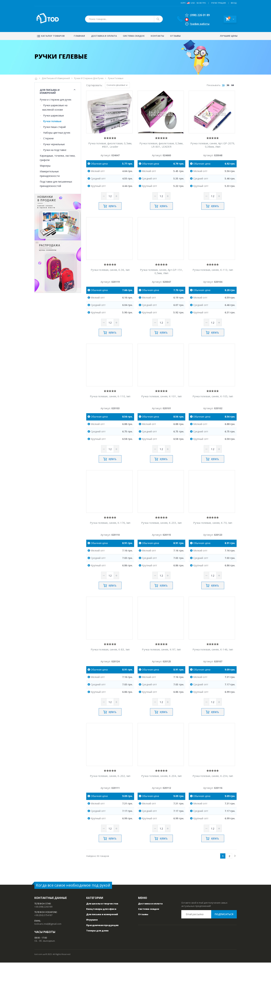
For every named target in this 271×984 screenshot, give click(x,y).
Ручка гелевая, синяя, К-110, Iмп (110, 407)
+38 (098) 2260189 (43, 928)
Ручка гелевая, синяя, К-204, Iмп (161, 797)
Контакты (157, 35)
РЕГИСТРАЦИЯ (218, 3)
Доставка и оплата (104, 35)
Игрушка (92, 941)
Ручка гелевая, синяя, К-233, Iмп (161, 537)
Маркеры (45, 165)
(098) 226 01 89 (196, 15)
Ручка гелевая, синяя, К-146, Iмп (213, 667)
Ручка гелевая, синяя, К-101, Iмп (161, 407)
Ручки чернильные (54, 144)
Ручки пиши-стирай (54, 127)
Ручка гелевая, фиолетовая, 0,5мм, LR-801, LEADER (161, 148)
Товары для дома (97, 952)
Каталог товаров (50, 35)
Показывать (221, 85)
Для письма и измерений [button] (49, 91)
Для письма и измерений (56, 78)
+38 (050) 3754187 (43, 936)
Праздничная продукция (102, 946)
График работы (199, 23)
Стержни (48, 138)
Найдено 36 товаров (97, 877)
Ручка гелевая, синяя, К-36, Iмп (110, 277)
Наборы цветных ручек (56, 132)
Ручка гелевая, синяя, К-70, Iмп (212, 537)
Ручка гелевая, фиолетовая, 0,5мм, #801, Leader (110, 148)
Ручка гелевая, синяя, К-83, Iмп (110, 667)
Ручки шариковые (53, 115)
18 (223, 85)
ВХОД (234, 3)
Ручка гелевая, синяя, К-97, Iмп (161, 667)
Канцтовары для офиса (101, 930)
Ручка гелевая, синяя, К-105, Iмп (213, 407)
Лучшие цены (228, 35)
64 (232, 85)
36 (228, 85)
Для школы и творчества (102, 925)
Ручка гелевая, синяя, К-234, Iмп (213, 797)
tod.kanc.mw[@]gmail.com (47, 945)
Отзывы (175, 35)
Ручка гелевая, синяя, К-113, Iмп (213, 277)
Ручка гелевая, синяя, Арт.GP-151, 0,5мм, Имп (161, 278)
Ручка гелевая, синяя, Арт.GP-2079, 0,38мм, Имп (212, 148)
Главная (79, 35)
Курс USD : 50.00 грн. (193, 3)
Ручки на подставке (54, 150)
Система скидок (133, 35)
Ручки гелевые (52, 121)
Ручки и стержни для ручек (89, 78)
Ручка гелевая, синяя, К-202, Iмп (110, 797)
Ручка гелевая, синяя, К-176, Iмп (110, 537)
